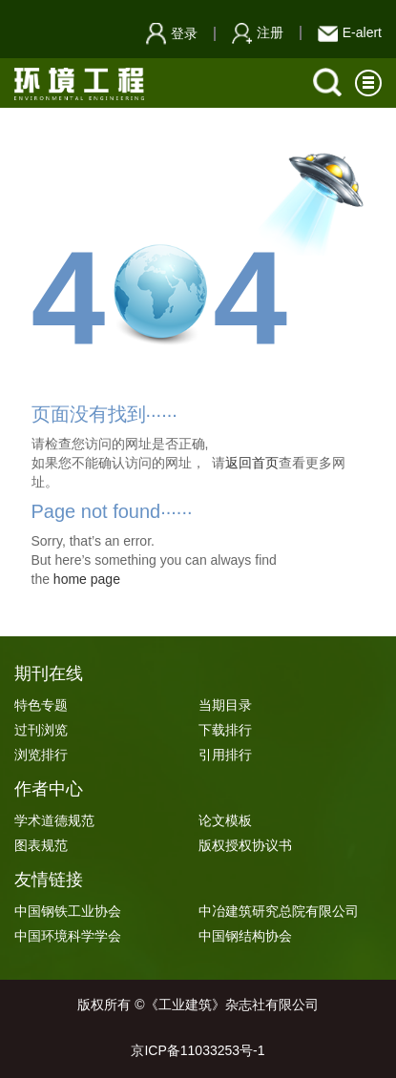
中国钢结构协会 (245, 935)
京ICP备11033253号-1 (197, 1050)
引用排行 (225, 754)
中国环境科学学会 (67, 935)
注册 (257, 32)
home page (86, 579)
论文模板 (225, 820)
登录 (172, 33)
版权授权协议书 (245, 845)
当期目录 (225, 705)
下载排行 (225, 729)
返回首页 (252, 462)
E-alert (350, 32)
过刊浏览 (41, 729)
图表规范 (41, 845)
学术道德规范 (54, 820)
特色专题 (41, 705)
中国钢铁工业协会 (67, 911)
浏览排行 (41, 754)
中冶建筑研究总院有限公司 (278, 911)
